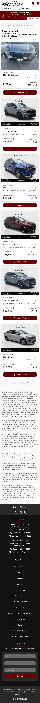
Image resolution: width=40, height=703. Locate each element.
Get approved (20, 590)
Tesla (20, 625)
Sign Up (20, 676)
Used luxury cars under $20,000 (20, 613)
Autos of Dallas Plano (20, 637)
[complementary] (33, 696)
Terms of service (20, 619)
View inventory (20, 567)
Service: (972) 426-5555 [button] (20, 536)
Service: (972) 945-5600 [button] (20, 552)
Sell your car (20, 596)
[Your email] (20, 670)
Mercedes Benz (20, 631)
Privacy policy (20, 608)
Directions (20, 578)
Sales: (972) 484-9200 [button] (20, 549)
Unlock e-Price (20, 92)
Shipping (20, 584)
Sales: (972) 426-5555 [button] (20, 533)
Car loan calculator (20, 602)
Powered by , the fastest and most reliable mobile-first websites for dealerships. (20, 693)
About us (20, 573)
